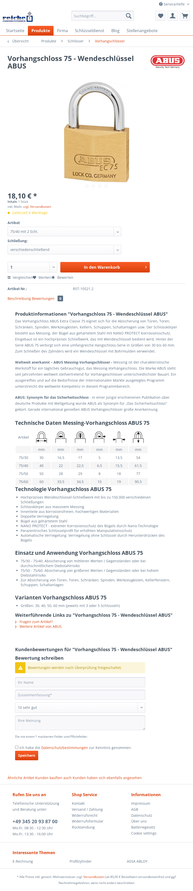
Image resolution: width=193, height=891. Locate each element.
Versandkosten (93, 877)
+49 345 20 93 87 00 (35, 821)
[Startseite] (15, 30)
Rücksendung (83, 827)
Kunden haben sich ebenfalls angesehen (107, 777)
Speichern (26, 755)
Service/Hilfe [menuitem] (172, 4)
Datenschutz (141, 815)
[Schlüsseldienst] (89, 30)
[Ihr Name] (80, 682)
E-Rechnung (23, 861)
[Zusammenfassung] (80, 695)
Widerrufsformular (88, 821)
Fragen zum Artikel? (34, 621)
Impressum (140, 803)
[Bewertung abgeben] (80, 707)
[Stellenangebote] (142, 30)
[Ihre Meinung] (80, 722)
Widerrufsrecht (85, 815)
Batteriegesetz (143, 827)
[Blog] (115, 30)
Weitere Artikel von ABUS (38, 626)
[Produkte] (41, 30)
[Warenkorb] (185, 16)
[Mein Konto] (173, 16)
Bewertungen (47, 298)
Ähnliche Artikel (21, 777)
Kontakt (78, 803)
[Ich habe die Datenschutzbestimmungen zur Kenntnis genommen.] (16, 747)
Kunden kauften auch (53, 777)
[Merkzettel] (160, 16)
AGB (134, 809)
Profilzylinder (81, 861)
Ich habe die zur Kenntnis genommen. (75, 747)
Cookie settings (144, 833)
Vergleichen (20, 277)
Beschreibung (19, 298)
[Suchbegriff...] (102, 16)
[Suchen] (128, 16)
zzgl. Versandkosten (37, 206)
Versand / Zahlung (87, 809)
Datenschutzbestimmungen (64, 747)
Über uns (139, 821)
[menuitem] (102, 18)
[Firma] (62, 30)
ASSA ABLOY (137, 861)
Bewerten (62, 277)
